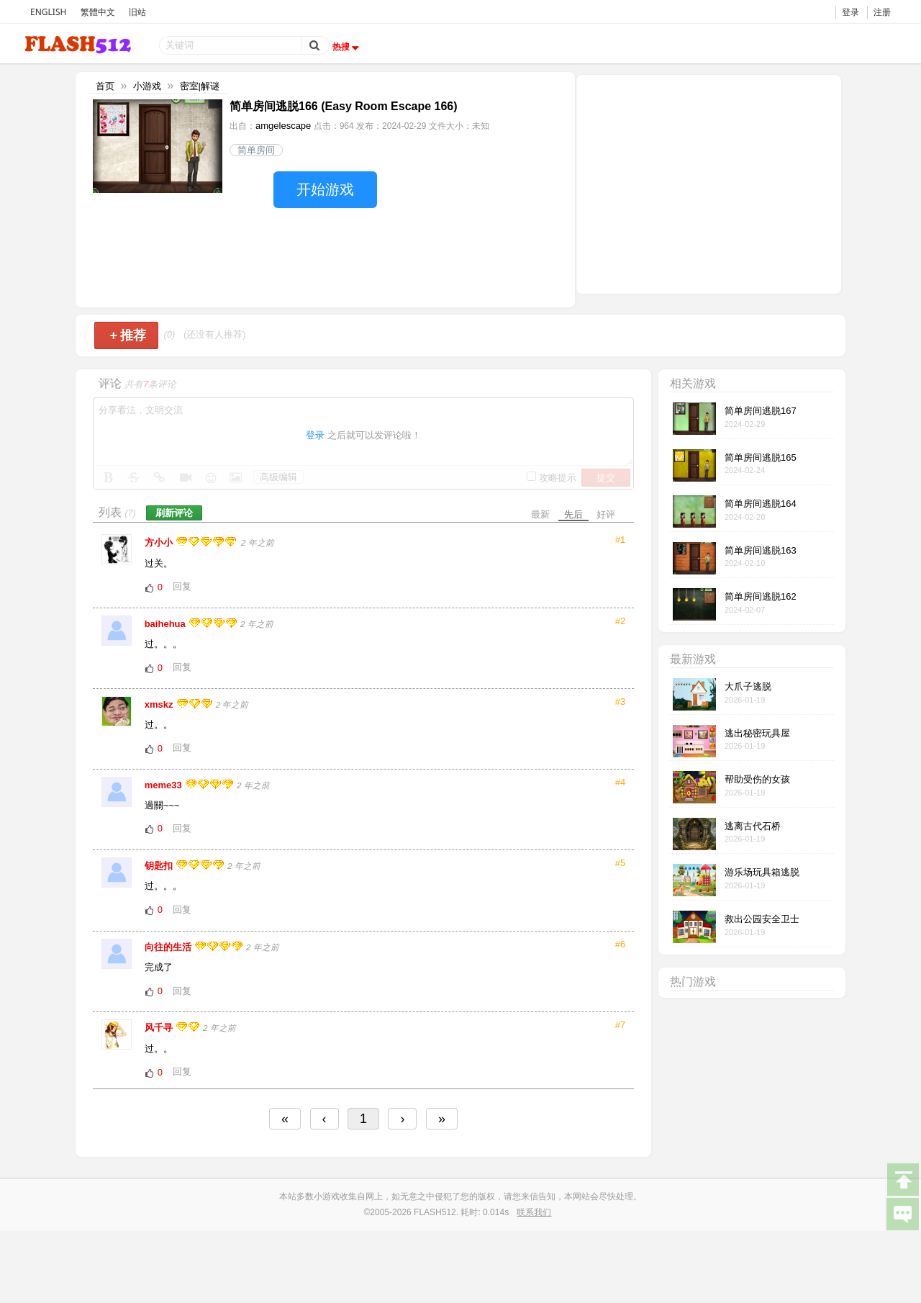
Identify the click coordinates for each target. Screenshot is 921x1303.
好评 (605, 514)
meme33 (165, 785)
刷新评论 (174, 513)
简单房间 (256, 150)
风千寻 (160, 1027)
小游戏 (147, 86)
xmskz (160, 704)
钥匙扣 (160, 865)
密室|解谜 (199, 86)
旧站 (137, 12)
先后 (573, 514)
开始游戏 (325, 189)
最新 (540, 514)
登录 (850, 12)
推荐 (127, 335)
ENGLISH (48, 12)
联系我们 (534, 1212)
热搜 (347, 47)
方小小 (160, 542)
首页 (105, 86)
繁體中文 (98, 12)
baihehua (167, 623)
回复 (182, 586)
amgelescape (283, 125)
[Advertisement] (709, 183)
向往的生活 (169, 947)
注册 (882, 12)
